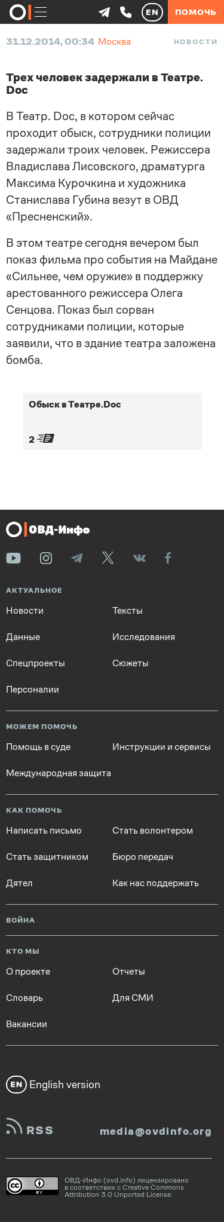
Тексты (127, 610)
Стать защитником (47, 857)
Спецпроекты (35, 663)
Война (20, 920)
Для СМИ (133, 998)
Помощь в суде (38, 747)
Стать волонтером (152, 830)
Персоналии (32, 689)
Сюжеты (130, 663)
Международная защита (58, 773)
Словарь (24, 998)
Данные (23, 637)
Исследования (143, 637)
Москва (114, 41)
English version (53, 1085)
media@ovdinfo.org (156, 1131)
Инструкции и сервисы (161, 747)
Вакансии (26, 1024)
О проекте (28, 971)
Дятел (19, 883)
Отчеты (128, 971)
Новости (196, 42)
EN (152, 12)
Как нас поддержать (155, 883)
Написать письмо (44, 830)
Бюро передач (142, 857)
